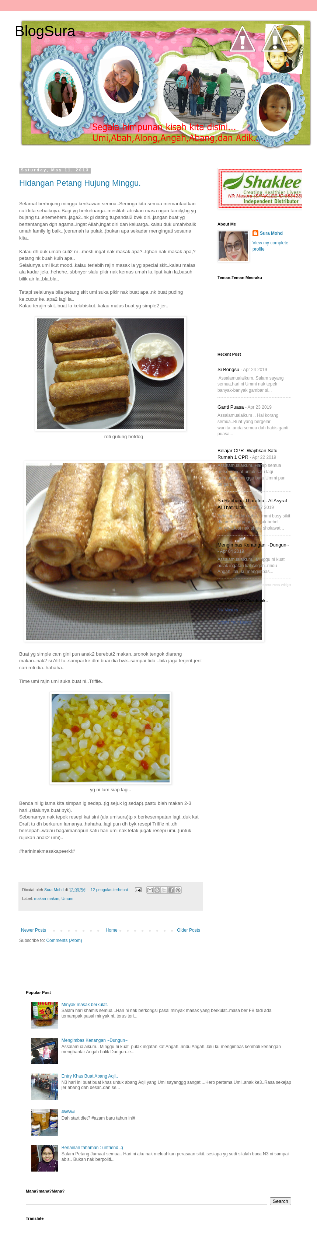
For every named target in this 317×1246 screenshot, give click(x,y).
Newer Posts (33, 930)
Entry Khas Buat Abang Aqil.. (90, 1076)
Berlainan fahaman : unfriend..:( (92, 1147)
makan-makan (46, 898)
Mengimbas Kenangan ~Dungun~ (253, 545)
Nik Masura (227, 610)
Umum (67, 898)
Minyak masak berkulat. (85, 1004)
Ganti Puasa (230, 407)
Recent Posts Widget (275, 585)
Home (112, 930)
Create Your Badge (234, 622)
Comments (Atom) (64, 940)
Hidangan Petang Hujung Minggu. (80, 183)
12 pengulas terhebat (109, 889)
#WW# (68, 1111)
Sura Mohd (54, 889)
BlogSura (45, 31)
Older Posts (188, 930)
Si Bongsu (228, 369)
